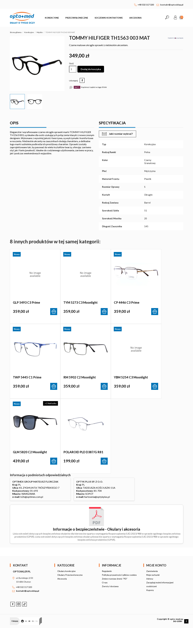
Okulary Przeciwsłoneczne (70, 575)
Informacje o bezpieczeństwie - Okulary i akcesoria (96, 529)
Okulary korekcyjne (66, 571)
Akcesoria (135, 17)
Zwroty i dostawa (110, 586)
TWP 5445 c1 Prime (27, 377)
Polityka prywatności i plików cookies (119, 575)
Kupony (150, 590)
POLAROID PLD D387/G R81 (83, 452)
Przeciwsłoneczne (76, 17)
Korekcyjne (52, 17)
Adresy (149, 578)
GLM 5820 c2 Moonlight (30, 452)
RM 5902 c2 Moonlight (79, 377)
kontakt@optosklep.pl (171, 4)
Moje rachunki (153, 575)
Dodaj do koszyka (91, 69)
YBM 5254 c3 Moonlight (131, 377)
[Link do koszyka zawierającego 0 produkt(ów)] (181, 18)
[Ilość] (72, 69)
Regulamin (107, 571)
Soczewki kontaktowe (109, 17)
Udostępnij (82, 80)
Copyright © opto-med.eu (170, 619)
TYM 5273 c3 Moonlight (80, 302)
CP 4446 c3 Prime (126, 302)
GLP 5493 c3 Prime (26, 302)
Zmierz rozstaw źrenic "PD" (114, 578)
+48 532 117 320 (146, 4)
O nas (105, 582)
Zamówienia (152, 571)
